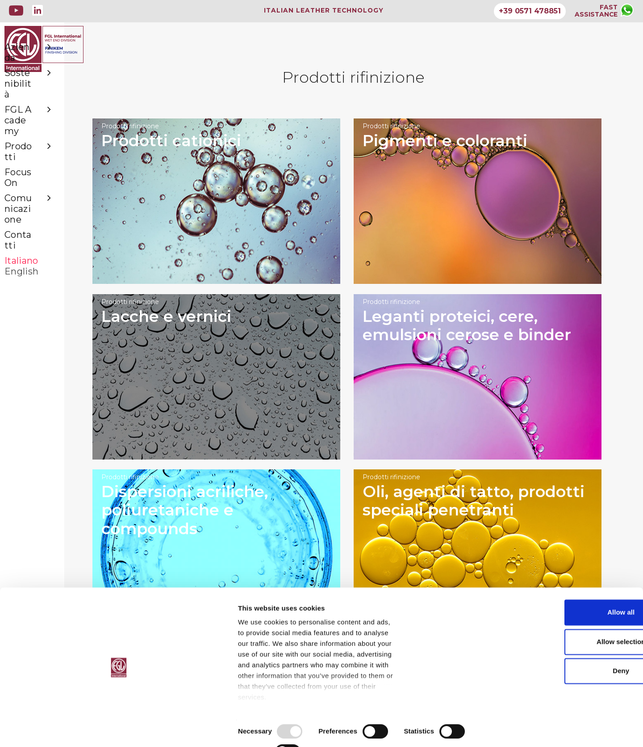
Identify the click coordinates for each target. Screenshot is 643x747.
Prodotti (49, 140)
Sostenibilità (49, 106)
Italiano (22, 208)
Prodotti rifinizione (196, 136)
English (22, 216)
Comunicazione (49, 174)
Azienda (49, 89)
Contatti (24, 191)
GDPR (286, 692)
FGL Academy (49, 123)
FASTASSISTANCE (596, 10)
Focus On (26, 157)
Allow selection (568, 659)
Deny (568, 688)
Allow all (568, 629)
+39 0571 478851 (529, 11)
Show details (468, 729)
